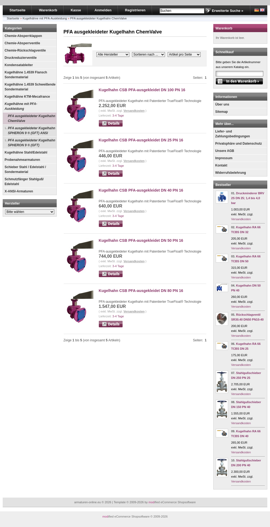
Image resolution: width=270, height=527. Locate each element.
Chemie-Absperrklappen (23, 36)
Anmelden (103, 10)
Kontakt (221, 165)
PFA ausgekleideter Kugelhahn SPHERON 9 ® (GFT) (31, 142)
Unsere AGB (224, 151)
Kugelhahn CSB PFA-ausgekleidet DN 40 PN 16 (141, 190)
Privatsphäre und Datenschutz (238, 143)
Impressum (223, 158)
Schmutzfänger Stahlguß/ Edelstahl (24, 181)
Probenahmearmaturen (22, 160)
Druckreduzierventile (21, 58)
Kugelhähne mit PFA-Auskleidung (21, 106)
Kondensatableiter (19, 65)
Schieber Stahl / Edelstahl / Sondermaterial (25, 169)
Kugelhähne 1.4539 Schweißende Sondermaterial (30, 87)
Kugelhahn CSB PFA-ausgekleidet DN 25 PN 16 (141, 140)
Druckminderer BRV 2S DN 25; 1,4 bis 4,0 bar (247, 198)
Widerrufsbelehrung (230, 173)
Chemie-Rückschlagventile (25, 50)
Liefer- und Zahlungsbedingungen (232, 134)
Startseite (17, 10)
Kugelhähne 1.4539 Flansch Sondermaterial (26, 74)
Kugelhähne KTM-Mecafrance (27, 96)
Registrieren (135, 10)
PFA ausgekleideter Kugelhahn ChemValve (31, 118)
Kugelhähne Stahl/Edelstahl (26, 152)
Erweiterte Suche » (227, 11)
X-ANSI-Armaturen (19, 191)
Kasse (76, 10)
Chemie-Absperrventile (22, 43)
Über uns (222, 104)
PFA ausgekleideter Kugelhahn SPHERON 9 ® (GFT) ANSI (31, 130)
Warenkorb (48, 10)
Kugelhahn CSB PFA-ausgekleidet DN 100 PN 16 (142, 90)
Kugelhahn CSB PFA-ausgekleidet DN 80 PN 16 (141, 290)
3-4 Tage (118, 115)
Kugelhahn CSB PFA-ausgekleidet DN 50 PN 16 (141, 240)
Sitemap (221, 112)
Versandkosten (133, 110)
